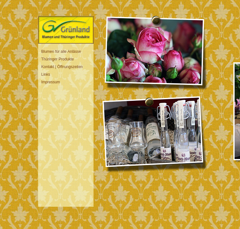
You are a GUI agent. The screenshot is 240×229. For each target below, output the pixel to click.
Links (45, 74)
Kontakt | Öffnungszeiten (62, 67)
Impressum (50, 82)
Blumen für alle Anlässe (61, 51)
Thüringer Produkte (57, 59)
